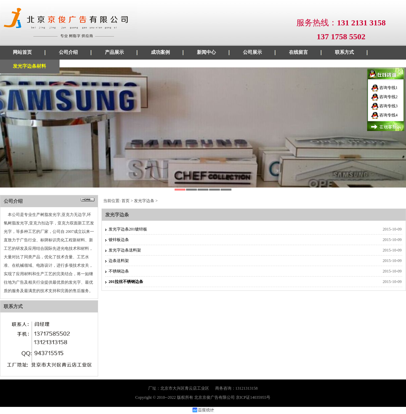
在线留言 (298, 52)
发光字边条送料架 (125, 250)
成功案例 (160, 52)
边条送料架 (119, 260)
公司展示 (252, 52)
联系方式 (344, 52)
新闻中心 (206, 52)
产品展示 (114, 52)
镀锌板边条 (119, 239)
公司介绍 (68, 52)
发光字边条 (144, 200)
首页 (125, 200)
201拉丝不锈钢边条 (126, 281)
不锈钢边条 (119, 271)
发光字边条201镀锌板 (128, 229)
